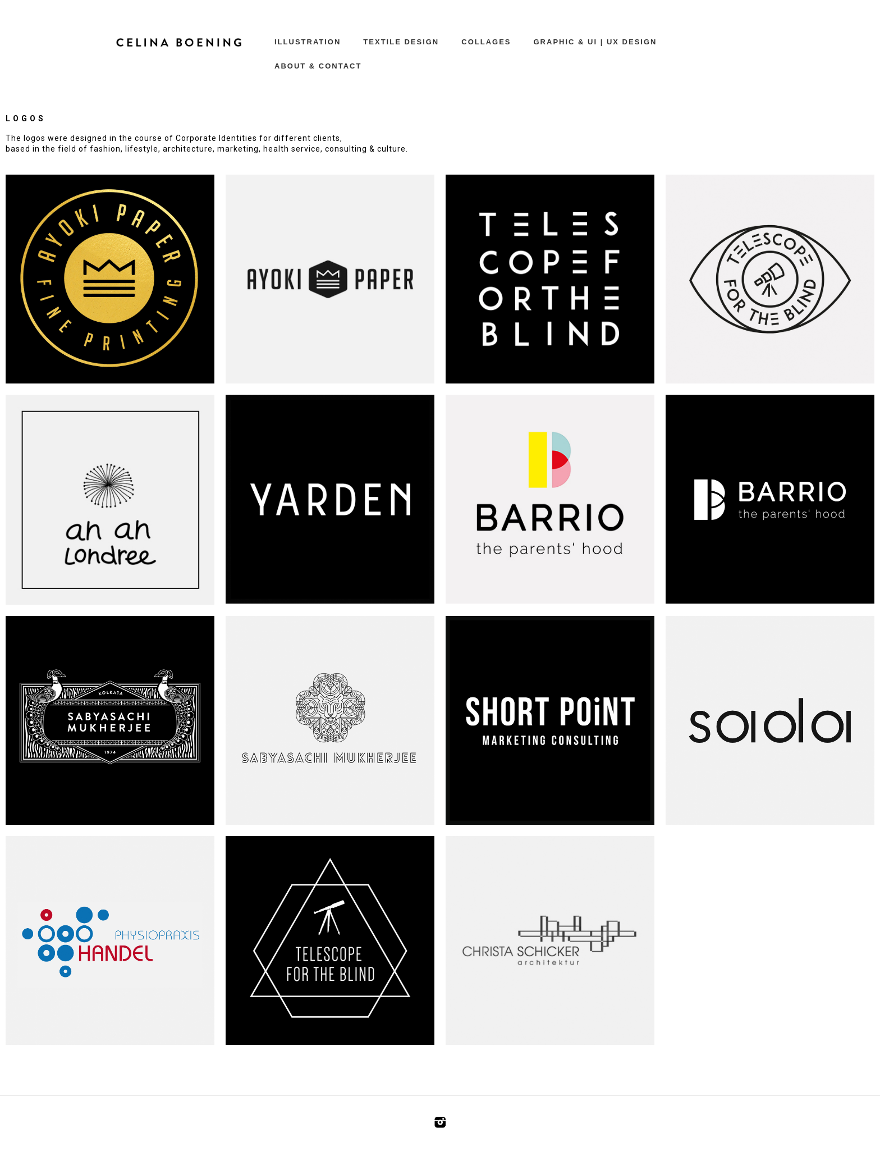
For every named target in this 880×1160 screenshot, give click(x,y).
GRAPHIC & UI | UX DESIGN (595, 42)
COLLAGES (486, 42)
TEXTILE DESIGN (401, 42)
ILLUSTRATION (307, 42)
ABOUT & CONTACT (317, 66)
